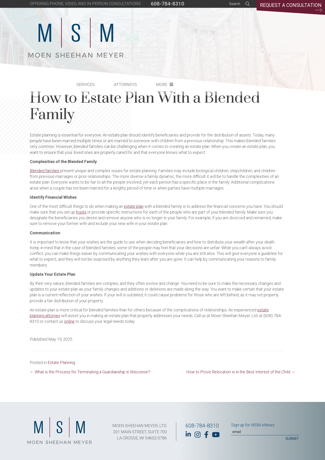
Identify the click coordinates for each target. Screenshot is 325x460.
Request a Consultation (290, 8)
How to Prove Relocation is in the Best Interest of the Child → (240, 371)
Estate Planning (61, 362)
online (69, 321)
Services (161, 33)
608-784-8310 (167, 4)
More (237, 33)
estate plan (134, 206)
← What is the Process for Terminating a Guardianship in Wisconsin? (90, 371)
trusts (81, 212)
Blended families (44, 170)
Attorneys (201, 33)
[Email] (265, 431)
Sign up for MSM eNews (253, 425)
